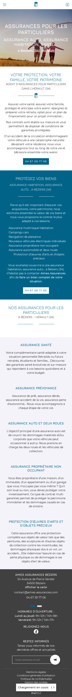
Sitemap (36, 685)
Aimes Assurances (53, 273)
